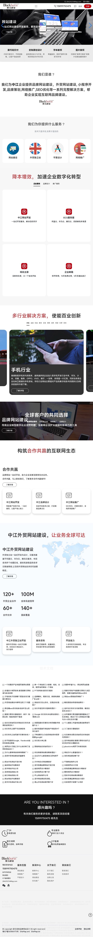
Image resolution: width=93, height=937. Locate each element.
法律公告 (50, 877)
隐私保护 (50, 881)
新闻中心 (35, 870)
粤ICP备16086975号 (10, 931)
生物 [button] (44, 323)
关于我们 (50, 870)
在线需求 (65, 874)
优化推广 (35, 881)
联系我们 (65, 870)
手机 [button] (28, 323)
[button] (2, 25)
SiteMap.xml (25, 931)
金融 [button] (32, 323)
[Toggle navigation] (36, 6)
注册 (87, 6)
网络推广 (20, 874)
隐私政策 (87, 929)
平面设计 (20, 877)
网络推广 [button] (53, 421)
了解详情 (9, 32)
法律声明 (78, 929)
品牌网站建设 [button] (32, 421)
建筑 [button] (52, 323)
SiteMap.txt (35, 931)
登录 (80, 6)
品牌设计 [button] (62, 421)
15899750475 (63, 6)
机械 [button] (36, 323)
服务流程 (50, 874)
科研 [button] (60, 323)
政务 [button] (65, 323)
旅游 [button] (56, 323)
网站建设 (20, 870)
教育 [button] (40, 323)
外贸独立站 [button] (43, 421)
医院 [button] (48, 323)
